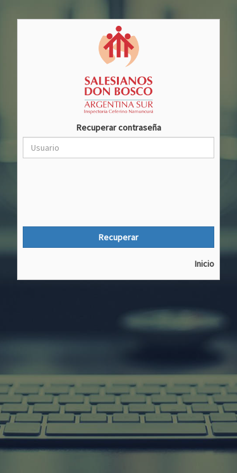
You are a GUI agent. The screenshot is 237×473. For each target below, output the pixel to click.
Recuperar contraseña (118, 127)
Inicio (204, 263)
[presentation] (119, 192)
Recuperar (118, 237)
